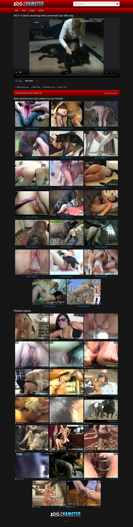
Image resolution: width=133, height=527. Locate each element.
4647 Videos (32, 188)
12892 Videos (32, 128)
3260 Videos (101, 217)
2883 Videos (66, 247)
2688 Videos (32, 277)
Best (17, 10)
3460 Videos (66, 217)
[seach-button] (117, 4)
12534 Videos (66, 128)
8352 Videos (101, 128)
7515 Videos (32, 158)
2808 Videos (101, 247)
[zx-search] (96, 4)
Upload (41, 10)
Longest (32, 10)
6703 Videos (66, 158)
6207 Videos (101, 158)
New (23, 10)
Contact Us (66, 521)
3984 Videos (101, 188)
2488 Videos (49, 306)
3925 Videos (32, 217)
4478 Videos (66, 188)
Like (18, 80)
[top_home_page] (29, 3)
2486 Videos (84, 306)
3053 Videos (32, 247)
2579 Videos (66, 277)
